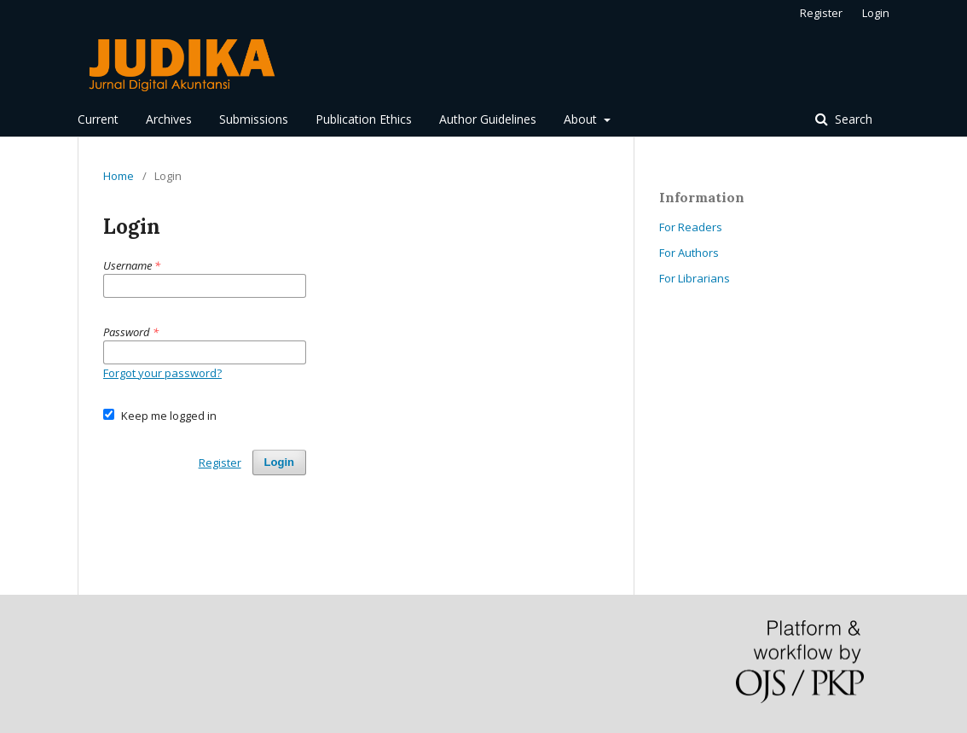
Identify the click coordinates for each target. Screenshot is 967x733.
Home (118, 175)
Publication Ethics (364, 119)
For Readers (690, 227)
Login (875, 12)
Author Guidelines (487, 119)
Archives (169, 119)
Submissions (253, 119)
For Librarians (694, 278)
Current (98, 119)
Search (851, 119)
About (582, 119)
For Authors (689, 252)
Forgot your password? (162, 373)
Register (821, 12)
